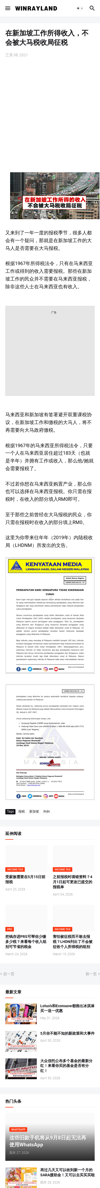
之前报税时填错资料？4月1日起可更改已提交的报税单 (72, 882)
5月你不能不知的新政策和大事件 (67, 1033)
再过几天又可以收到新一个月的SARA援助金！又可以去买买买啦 (67, 1172)
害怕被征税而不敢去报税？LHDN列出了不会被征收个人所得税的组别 (73, 941)
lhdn (46, 811)
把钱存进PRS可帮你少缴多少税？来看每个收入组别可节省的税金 (25, 941)
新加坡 (34, 811)
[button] (7, 8)
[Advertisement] (50, 116)
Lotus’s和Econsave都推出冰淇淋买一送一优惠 (67, 1008)
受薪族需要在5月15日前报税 (25, 879)
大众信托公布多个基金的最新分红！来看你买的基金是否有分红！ (66, 1066)
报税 (21, 811)
